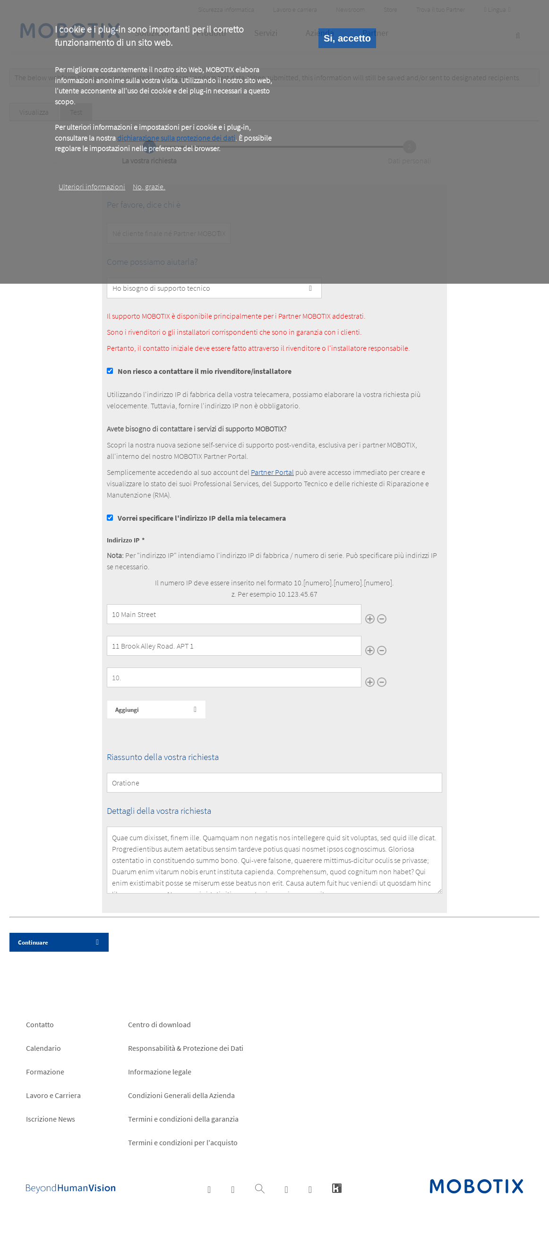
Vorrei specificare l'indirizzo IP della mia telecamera (202, 518)
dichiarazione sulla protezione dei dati (176, 138)
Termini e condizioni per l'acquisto (183, 1142)
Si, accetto (347, 38)
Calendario (43, 1048)
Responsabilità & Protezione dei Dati (185, 1048)
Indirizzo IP (123, 540)
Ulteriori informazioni (92, 186)
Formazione (45, 1071)
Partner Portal (272, 472)
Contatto (40, 1024)
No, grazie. (149, 186)
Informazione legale (159, 1071)
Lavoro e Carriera (53, 1095)
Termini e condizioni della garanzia (183, 1119)
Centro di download (159, 1024)
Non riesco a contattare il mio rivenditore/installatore (205, 371)
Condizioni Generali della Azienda (181, 1095)
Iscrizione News (50, 1119)
